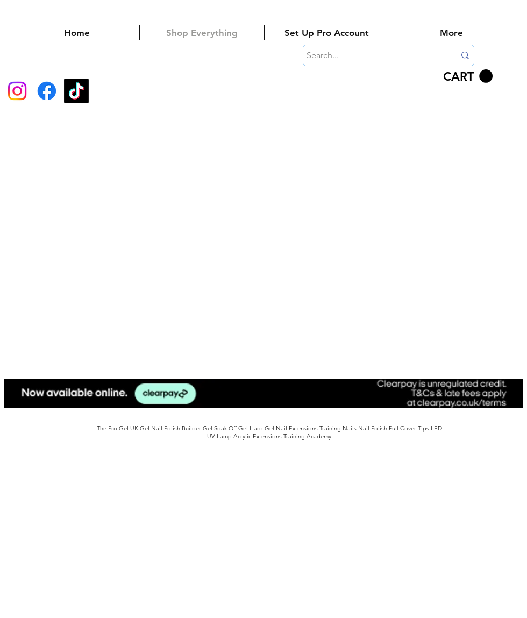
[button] (468, 76)
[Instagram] (17, 91)
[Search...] (373, 55)
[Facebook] (46, 91)
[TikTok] (76, 91)
